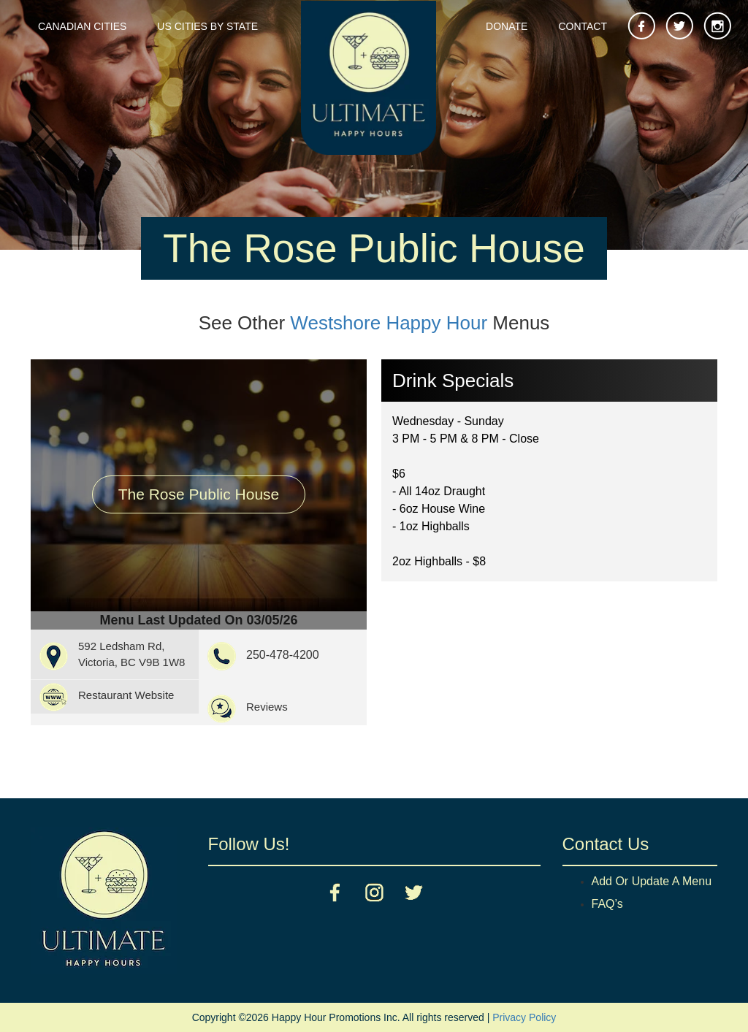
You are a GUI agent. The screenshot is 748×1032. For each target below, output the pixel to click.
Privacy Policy (524, 1017)
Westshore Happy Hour (388, 323)
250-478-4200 (282, 655)
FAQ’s (607, 904)
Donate (506, 26)
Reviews (267, 706)
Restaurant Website (126, 695)
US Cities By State (207, 26)
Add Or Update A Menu (652, 881)
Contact (582, 26)
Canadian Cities (82, 26)
